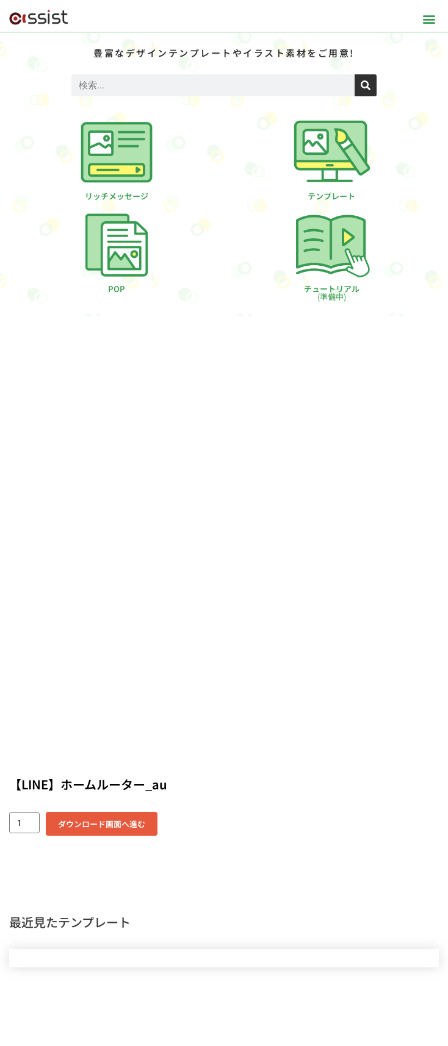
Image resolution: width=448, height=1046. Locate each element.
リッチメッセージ (116, 196)
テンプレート (331, 196)
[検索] (366, 85)
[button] (429, 19)
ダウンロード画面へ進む (101, 824)
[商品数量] (24, 822)
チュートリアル (331, 292)
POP (116, 288)
